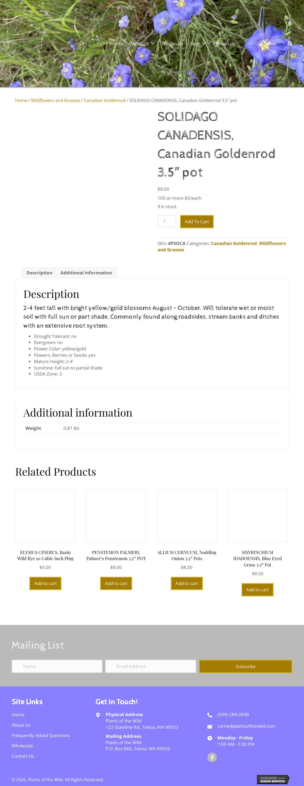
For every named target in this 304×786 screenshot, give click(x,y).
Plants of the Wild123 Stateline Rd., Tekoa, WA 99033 (142, 724)
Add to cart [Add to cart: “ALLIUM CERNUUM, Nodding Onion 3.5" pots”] (187, 583)
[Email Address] (150, 666)
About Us (21, 725)
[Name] (57, 666)
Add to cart (197, 221)
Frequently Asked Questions (41, 735)
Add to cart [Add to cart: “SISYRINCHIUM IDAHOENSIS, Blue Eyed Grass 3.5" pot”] (257, 590)
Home (21, 100)
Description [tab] (39, 273)
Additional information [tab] (86, 273)
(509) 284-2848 (233, 714)
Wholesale (22, 746)
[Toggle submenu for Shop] (204, 43)
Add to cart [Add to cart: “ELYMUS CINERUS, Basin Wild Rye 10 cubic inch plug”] (45, 583)
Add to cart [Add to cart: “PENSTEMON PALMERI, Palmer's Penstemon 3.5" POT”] (116, 583)
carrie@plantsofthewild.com (246, 726)
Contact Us (23, 756)
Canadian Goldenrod (105, 100)
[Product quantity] (167, 221)
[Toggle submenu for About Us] (152, 43)
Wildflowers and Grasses (55, 100)
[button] (245, 666)
